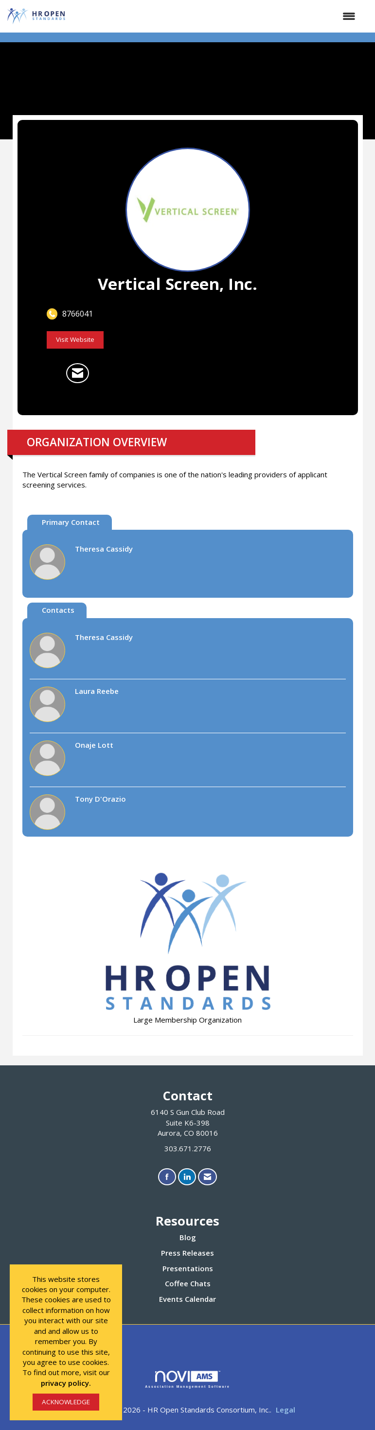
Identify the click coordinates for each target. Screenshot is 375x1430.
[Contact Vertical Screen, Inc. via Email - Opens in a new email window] (77, 373)
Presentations (187, 1268)
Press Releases (187, 1253)
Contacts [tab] (58, 610)
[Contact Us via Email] (207, 1176)
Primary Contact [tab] (71, 522)
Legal (285, 1409)
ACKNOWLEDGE (66, 1401)
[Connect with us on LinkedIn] (187, 1176)
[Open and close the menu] (215, 16)
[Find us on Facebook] (167, 1176)
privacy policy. (66, 1383)
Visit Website (75, 339)
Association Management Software (187, 1379)
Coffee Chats (188, 1283)
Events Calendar (187, 1299)
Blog (187, 1237)
